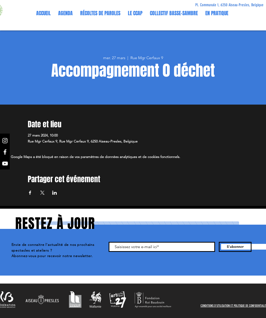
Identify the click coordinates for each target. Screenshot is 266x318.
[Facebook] (4, 152)
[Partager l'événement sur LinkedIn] (54, 193)
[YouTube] (4, 163)
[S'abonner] (235, 247)
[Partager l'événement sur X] (42, 193)
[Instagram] (4, 140)
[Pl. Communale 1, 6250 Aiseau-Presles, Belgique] (229, 4)
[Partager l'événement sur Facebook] (30, 193)
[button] (135, 13)
